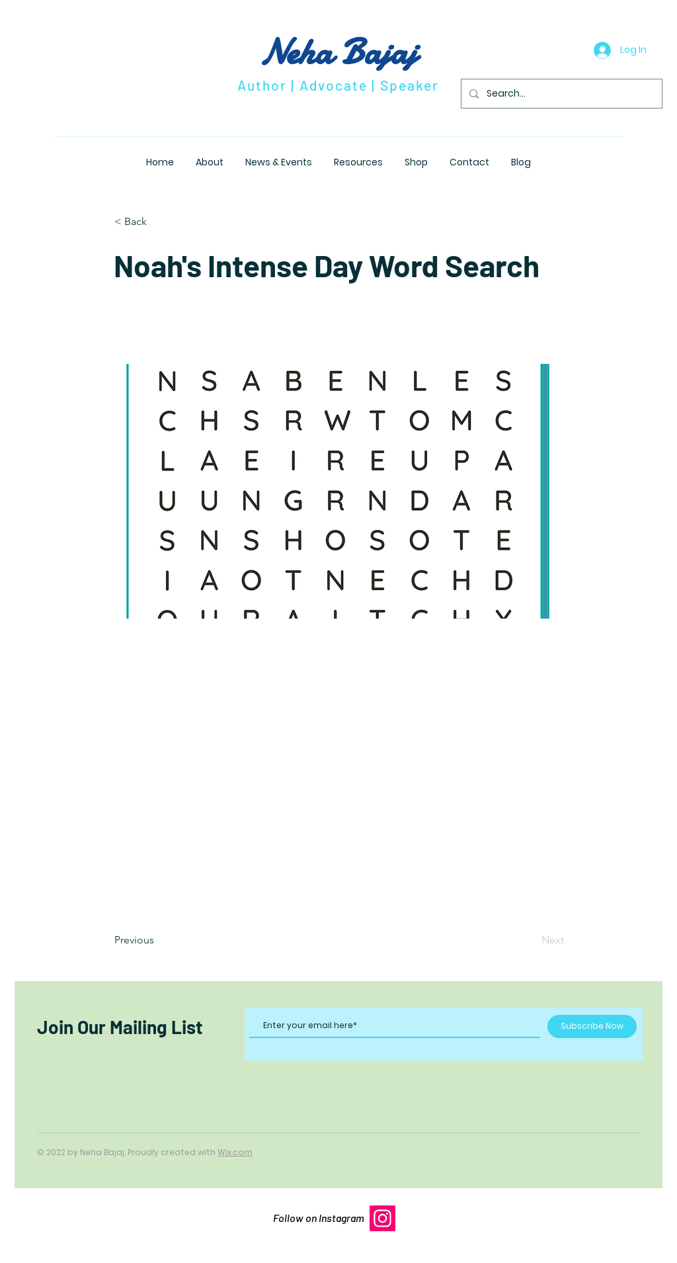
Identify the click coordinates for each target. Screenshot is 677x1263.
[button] (158, 221)
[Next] (531, 940)
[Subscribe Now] (592, 1026)
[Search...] (560, 93)
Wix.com (235, 1152)
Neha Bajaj (338, 52)
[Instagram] (382, 1218)
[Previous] (158, 940)
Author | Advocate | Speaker (338, 85)
